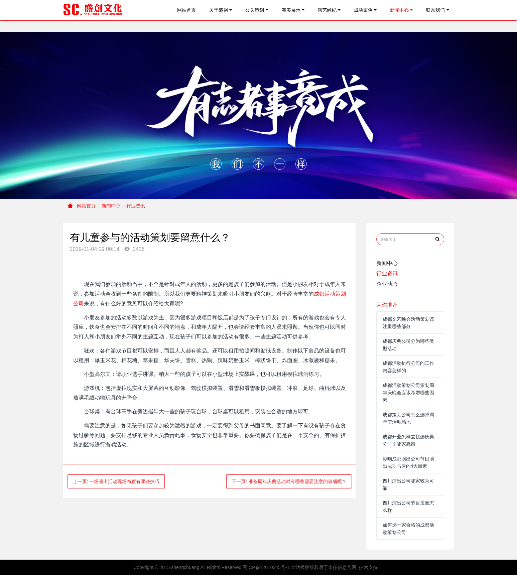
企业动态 (387, 284)
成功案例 (363, 10)
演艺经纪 (327, 10)
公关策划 (254, 10)
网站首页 (186, 10)
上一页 (116, 481)
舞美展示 (291, 10)
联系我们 (435, 10)
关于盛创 (218, 10)
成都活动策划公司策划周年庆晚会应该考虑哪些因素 (408, 393)
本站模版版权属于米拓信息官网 (323, 567)
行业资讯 (135, 205)
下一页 (289, 481)
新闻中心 (399, 10)
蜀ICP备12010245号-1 (266, 567)
